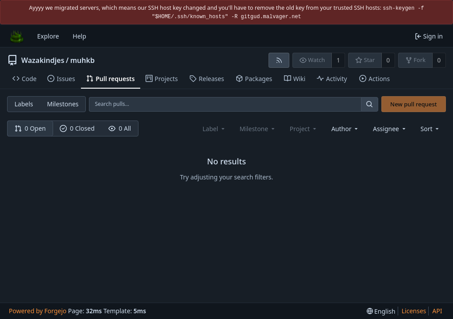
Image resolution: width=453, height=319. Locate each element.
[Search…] (369, 104)
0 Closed (77, 128)
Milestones (62, 104)
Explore (48, 36)
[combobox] (345, 129)
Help (79, 36)
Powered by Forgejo (37, 311)
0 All (119, 128)
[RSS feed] (279, 60)
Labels (24, 104)
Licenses (414, 311)
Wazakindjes (42, 60)
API (437, 311)
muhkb (82, 60)
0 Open (30, 128)
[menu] (430, 129)
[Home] (16, 36)
